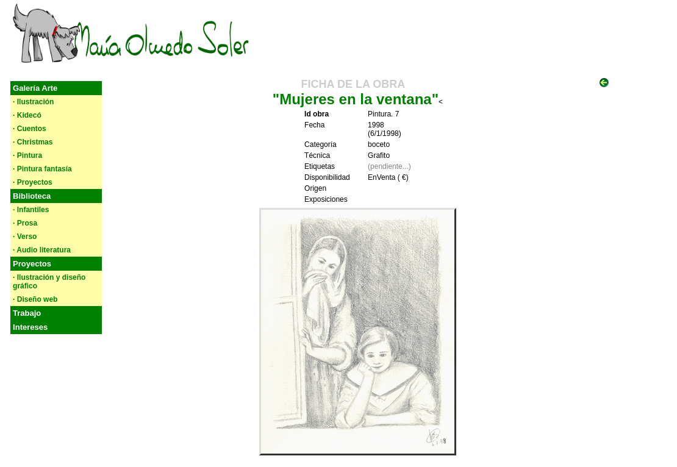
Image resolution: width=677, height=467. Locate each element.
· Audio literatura (42, 250)
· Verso (25, 236)
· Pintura (27, 155)
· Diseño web (35, 299)
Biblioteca (32, 196)
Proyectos (32, 263)
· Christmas (32, 142)
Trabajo (27, 313)
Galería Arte (35, 88)
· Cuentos (29, 128)
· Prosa (25, 223)
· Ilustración (33, 102)
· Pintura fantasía (42, 169)
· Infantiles (31, 209)
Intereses (30, 327)
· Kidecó (27, 115)
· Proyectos (32, 182)
